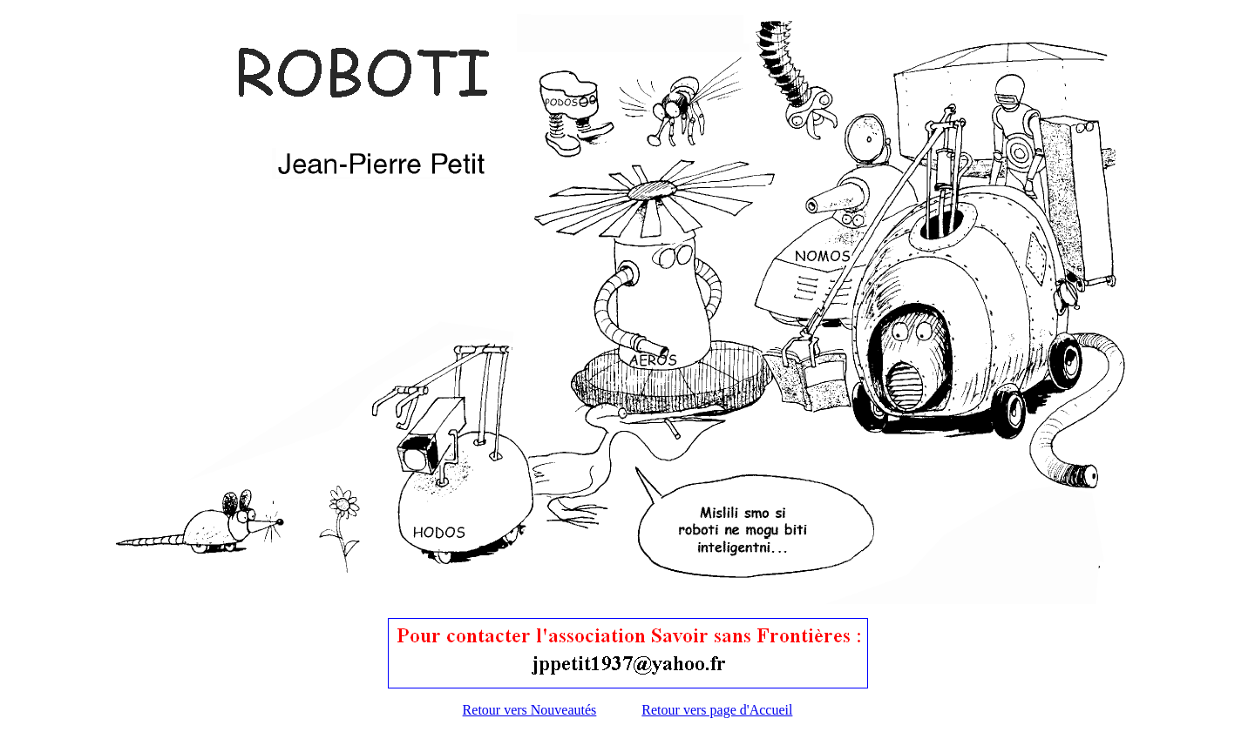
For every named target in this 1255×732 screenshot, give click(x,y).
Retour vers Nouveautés (530, 709)
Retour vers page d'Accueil (716, 709)
